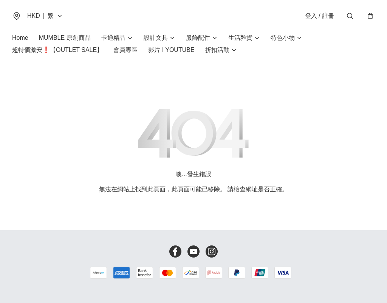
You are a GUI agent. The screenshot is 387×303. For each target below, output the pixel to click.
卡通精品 (113, 37)
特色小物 (283, 37)
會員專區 (125, 50)
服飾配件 (198, 37)
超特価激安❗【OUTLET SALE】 (57, 50)
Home (20, 37)
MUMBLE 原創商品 (65, 37)
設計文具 (156, 37)
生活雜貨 (240, 37)
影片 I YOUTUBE (171, 50)
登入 (319, 15)
